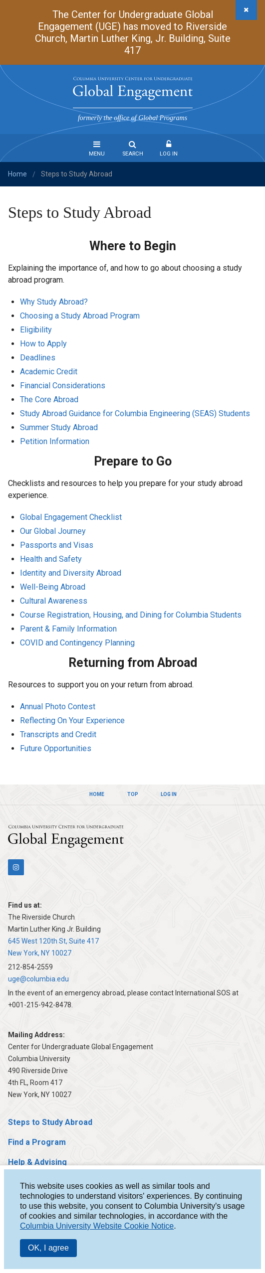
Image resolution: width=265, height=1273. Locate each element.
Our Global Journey (53, 531)
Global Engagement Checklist (71, 517)
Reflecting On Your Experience (72, 720)
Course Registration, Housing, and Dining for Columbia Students (131, 615)
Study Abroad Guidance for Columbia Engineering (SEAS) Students (135, 413)
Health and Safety (51, 559)
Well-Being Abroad (52, 587)
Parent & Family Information (68, 629)
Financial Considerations (62, 385)
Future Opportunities (55, 748)
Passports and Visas (56, 545)
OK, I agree (48, 1248)
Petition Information (54, 441)
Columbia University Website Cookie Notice (97, 1226)
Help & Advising (37, 1162)
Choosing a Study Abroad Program (80, 315)
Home (17, 174)
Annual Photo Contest (57, 706)
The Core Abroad (49, 399)
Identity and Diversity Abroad (70, 573)
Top (132, 794)
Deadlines (37, 357)
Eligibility (36, 329)
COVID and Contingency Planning (77, 642)
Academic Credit (48, 371)
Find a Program (37, 1142)
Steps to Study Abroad (50, 1122)
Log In (169, 154)
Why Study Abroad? (54, 302)
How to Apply (43, 343)
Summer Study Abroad (59, 427)
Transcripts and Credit (58, 734)
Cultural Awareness (53, 601)
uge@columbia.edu (38, 979)
